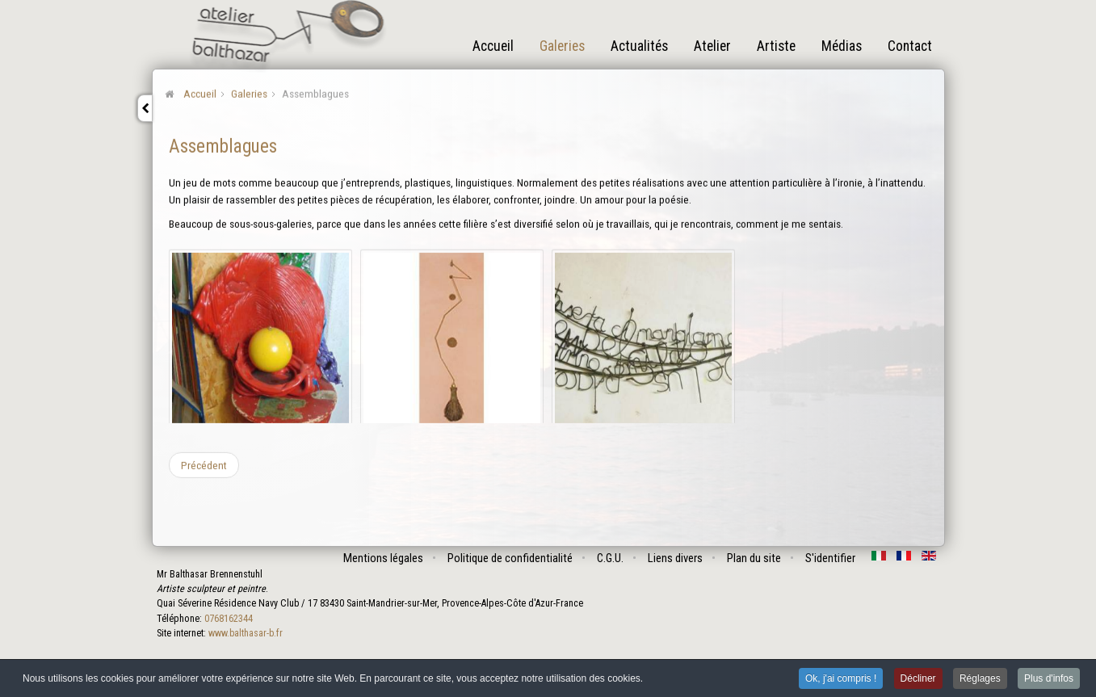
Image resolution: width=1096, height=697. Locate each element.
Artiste (776, 46)
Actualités (639, 46)
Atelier (712, 46)
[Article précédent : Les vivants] (204, 464)
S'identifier (830, 558)
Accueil (493, 46)
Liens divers (675, 558)
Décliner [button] (918, 679)
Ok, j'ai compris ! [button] (840, 679)
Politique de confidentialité (510, 558)
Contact (910, 46)
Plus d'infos (1048, 679)
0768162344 (228, 618)
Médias (841, 46)
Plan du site (754, 558)
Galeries (562, 46)
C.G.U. (610, 558)
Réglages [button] (980, 679)
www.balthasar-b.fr (245, 633)
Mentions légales (383, 558)
